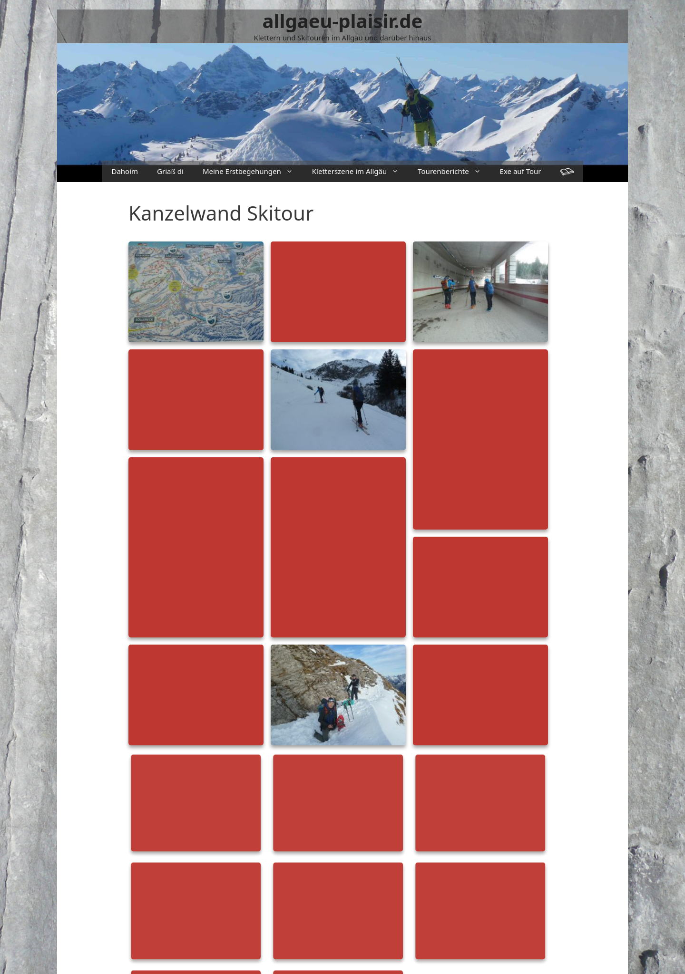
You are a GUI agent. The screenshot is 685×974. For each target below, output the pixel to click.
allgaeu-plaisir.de (343, 21)
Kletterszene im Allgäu (360, 171)
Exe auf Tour (520, 171)
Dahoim (124, 171)
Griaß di (170, 171)
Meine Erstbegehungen (253, 171)
